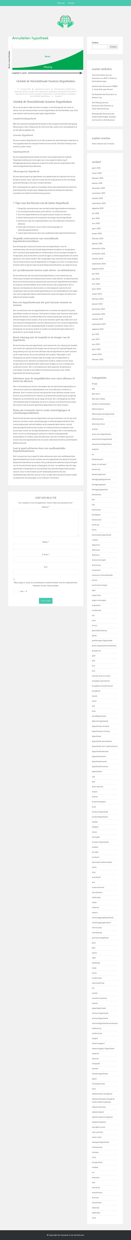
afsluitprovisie (98, 424)
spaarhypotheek (99, 1008)
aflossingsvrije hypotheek (103, 414)
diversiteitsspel (99, 560)
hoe (93, 671)
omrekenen (97, 892)
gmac (94, 635)
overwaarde (97, 932)
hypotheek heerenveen (102, 741)
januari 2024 (97, 304)
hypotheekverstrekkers (67, 91)
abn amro (96, 394)
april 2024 (96, 289)
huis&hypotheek (99, 716)
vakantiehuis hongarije (102, 1094)
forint (94, 625)
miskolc (95, 857)
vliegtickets (97, 1162)
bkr (93, 499)
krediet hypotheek (100, 812)
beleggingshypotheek (101, 479)
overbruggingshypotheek (103, 917)
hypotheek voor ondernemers (105, 746)
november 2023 (98, 314)
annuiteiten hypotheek (102, 439)
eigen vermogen (99, 600)
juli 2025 (95, 213)
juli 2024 (95, 274)
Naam (45, 542)
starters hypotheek (100, 1013)
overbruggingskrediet (101, 922)
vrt (93, 1172)
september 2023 (99, 324)
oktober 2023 (97, 319)
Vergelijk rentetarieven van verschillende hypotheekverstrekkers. (47, 208)
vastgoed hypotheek (100, 1142)
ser (93, 988)
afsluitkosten (70, 89)
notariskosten (98, 887)
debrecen (96, 550)
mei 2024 (96, 284)
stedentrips (97, 1033)
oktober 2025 (97, 198)
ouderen (95, 907)
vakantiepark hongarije (102, 1117)
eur (93, 615)
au (93, 454)
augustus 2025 (98, 208)
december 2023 (98, 309)
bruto (94, 530)
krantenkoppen (99, 801)
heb (93, 660)
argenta (95, 449)
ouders (95, 912)
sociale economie (99, 998)
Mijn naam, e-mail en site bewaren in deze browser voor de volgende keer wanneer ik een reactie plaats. (46, 584)
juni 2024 (96, 279)
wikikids (96, 1187)
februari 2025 (97, 238)
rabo (94, 958)
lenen (94, 832)
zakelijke (96, 1213)
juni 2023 (96, 339)
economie (96, 570)
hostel (94, 696)
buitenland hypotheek (101, 535)
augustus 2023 (98, 329)
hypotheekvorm (22, 94)
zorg (94, 1218)
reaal (94, 968)
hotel (94, 701)
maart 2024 (97, 294)
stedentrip (96, 1028)
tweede (95, 1068)
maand (95, 847)
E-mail (45, 554)
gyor (94, 655)
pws (93, 948)
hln (93, 666)
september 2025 (99, 203)
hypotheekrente (99, 756)
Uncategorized (98, 1084)
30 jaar (95, 384)
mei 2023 (96, 344)
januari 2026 (97, 183)
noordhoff (96, 877)
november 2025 (98, 193)
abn (93, 389)
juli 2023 (95, 334)
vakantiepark (98, 1112)
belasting (96, 469)
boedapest (96, 515)
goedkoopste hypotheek (102, 640)
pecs (94, 943)
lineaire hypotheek (100, 842)
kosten (31, 94)
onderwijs (96, 897)
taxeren (95, 1058)
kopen (94, 791)
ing (93, 776)
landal (95, 822)
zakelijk (95, 1207)
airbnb (95, 429)
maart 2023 (97, 354)
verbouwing (97, 1147)
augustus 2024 (98, 269)
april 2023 (96, 349)
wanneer (96, 1177)
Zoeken (95, 42)
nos (93, 882)
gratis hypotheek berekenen (104, 645)
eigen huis (96, 595)
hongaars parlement (101, 681)
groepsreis (96, 650)
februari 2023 (97, 359)
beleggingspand (99, 484)
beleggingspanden (100, 489)
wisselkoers (97, 1192)
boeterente (96, 520)
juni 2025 (96, 218)
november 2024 (98, 253)
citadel (95, 540)
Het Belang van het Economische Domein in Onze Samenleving (102, 105)
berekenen (96, 494)
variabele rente (98, 1127)
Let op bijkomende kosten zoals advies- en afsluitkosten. (42, 211)
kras (94, 807)
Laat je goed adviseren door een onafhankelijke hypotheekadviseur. (47, 233)
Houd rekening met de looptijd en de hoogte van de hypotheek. (45, 217)
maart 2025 (97, 233)
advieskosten (59, 89)
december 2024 (98, 248)
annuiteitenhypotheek (102, 444)
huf (93, 706)
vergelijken (71, 94)
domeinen (96, 565)
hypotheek (53, 91)
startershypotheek (100, 1018)
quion (94, 953)
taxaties (95, 1053)
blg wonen (96, 509)
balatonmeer (97, 459)
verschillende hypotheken (40, 96)
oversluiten (97, 927)
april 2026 (96, 168)
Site (45, 567)
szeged (95, 1038)
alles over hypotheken (101, 434)
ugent (94, 1079)
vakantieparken (99, 1122)
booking (95, 525)
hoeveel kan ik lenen (101, 676)
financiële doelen (21, 91)
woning (95, 1197)
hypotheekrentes (99, 761)
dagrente (96, 545)
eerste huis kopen (99, 585)
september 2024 (99, 264)
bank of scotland (99, 464)
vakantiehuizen (99, 1107)
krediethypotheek (100, 817)
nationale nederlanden (102, 862)
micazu (95, 852)
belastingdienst (99, 474)
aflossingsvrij (98, 409)
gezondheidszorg (99, 630)
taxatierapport (98, 1043)
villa (94, 1157)
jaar (93, 781)
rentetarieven (47, 94)
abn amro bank (98, 399)
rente (94, 973)
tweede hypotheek (100, 1073)
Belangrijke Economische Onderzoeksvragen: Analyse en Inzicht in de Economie (104, 116)
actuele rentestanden (101, 404)
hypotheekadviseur (100, 751)
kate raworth (97, 786)
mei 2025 (96, 223)
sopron (95, 1003)
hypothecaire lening (101, 731)
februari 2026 (97, 178)
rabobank (96, 963)
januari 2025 (97, 243)
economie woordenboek (102, 575)
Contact (71, 3)
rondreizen (97, 978)
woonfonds (96, 1202)
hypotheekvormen (42, 89)
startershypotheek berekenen (105, 1023)
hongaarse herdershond (102, 686)
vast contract (97, 1132)
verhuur (95, 1152)
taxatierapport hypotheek (103, 1048)
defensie (96, 555)
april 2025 (96, 228)
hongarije (96, 691)
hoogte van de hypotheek (38, 91)
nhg (93, 872)
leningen (96, 837)
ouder (94, 902)
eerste (94, 580)
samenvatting (98, 983)
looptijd (38, 94)
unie (94, 1089)
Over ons (61, 3)
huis (94, 711)
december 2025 (98, 188)
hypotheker (97, 771)
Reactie (46, 507)
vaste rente (97, 1137)
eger (94, 590)
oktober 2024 (97, 258)
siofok (94, 993)
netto (94, 867)
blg (93, 504)
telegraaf (96, 1063)
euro (94, 620)
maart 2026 (97, 173)
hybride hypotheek (100, 721)
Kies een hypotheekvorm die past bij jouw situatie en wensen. (44, 214)
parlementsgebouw (100, 938)
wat (93, 1182)
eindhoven (96, 610)
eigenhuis (96, 605)
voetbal (95, 1167)
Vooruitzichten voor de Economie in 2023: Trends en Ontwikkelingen (104, 78)
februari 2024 (97, 299)
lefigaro (95, 827)
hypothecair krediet (100, 726)
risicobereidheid (59, 94)
